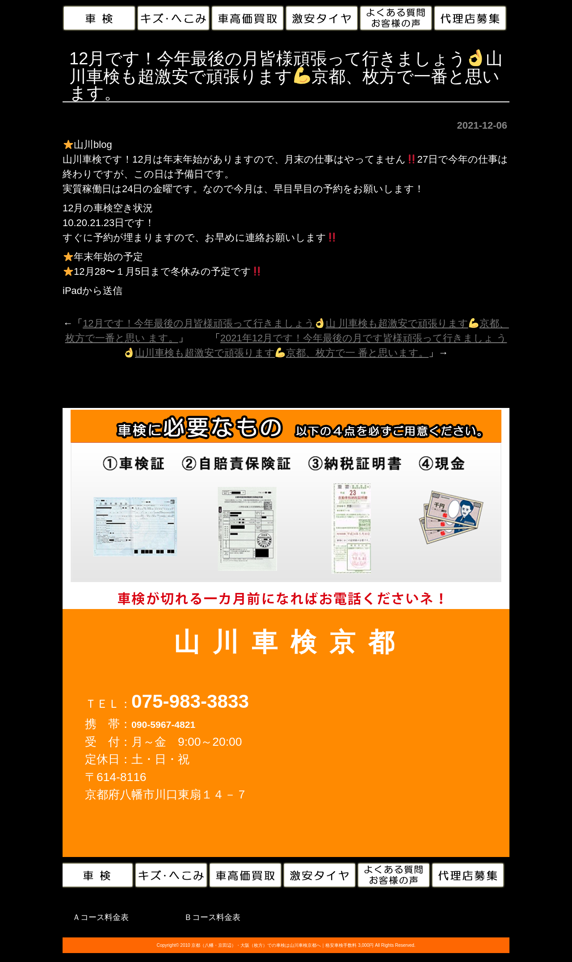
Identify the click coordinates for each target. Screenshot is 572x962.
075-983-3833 (190, 701)
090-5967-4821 (163, 724)
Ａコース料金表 (100, 917)
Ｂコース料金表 (212, 917)
